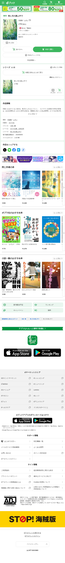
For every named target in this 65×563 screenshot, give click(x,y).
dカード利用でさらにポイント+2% (27, 34)
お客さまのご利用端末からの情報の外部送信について (46, 488)
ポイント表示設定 (40, 453)
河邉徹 (20, 20)
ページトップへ (32, 544)
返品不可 (20, 36)
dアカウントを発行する (32, 533)
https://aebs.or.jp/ (26, 504)
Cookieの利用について (42, 482)
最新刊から (58, 77)
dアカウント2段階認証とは (11, 482)
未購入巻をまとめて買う (34, 72)
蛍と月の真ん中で (20, 81)
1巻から (51, 77)
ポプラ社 (11, 123)
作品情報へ (31, 60)
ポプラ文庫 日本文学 (17, 129)
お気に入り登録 (57, 67)
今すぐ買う (49, 49)
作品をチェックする (34, 55)
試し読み (11, 43)
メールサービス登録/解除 (10, 447)
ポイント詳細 (23, 30)
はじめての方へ (8, 441)
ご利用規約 (5, 470)
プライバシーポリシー (9, 476)
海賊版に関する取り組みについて (13, 488)
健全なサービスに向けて (42, 476)
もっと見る (57, 167)
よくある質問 (38, 447)
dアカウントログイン (9, 459)
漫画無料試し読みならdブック (10, 319)
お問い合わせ (6, 453)
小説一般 (13, 126)
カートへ (19, 49)
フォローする (30, 20)
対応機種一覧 (38, 441)
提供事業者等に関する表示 (43, 470)
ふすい (26, 20)
